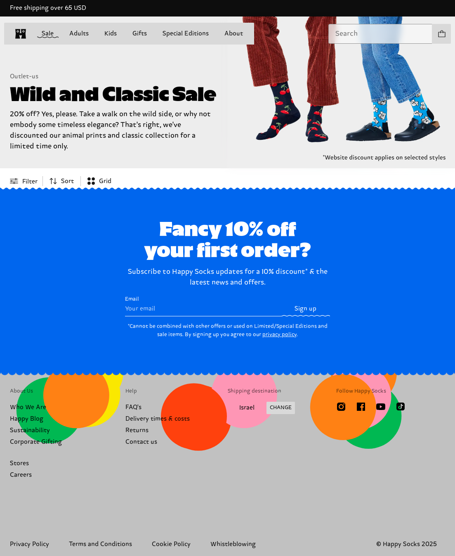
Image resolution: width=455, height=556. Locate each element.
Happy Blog (26, 418)
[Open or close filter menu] (23, 181)
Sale (48, 34)
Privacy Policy (29, 544)
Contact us (141, 441)
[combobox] (380, 33)
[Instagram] (341, 407)
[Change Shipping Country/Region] (261, 408)
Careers (21, 474)
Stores (19, 463)
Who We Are (28, 407)
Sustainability (30, 430)
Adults (79, 33)
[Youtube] (381, 407)
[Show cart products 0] (441, 34)
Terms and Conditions (100, 544)
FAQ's (133, 407)
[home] (20, 34)
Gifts (139, 33)
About (233, 33)
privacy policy (279, 334)
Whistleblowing (233, 544)
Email (203, 306)
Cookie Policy (171, 544)
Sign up (305, 308)
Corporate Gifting (36, 441)
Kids (110, 33)
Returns (137, 430)
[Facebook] (361, 407)
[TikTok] (400, 407)
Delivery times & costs (157, 418)
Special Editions (186, 33)
